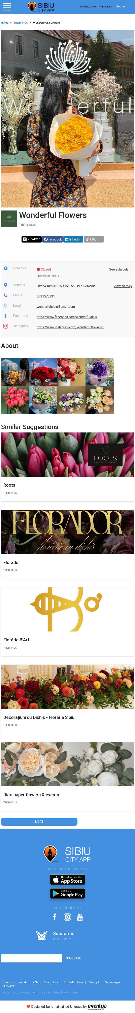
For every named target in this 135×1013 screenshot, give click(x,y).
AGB (35, 982)
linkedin (72, 239)
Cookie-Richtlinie (73, 982)
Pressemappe (112, 982)
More (39, 821)
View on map (123, 286)
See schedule (119, 269)
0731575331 (46, 296)
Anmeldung (88, 6)
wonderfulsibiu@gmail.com (56, 307)
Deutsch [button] (122, 6)
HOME (4, 22)
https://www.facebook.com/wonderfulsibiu (67, 317)
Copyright (94, 982)
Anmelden (105, 6)
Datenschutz (51, 982)
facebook (53, 239)
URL (91, 239)
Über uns (8, 982)
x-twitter (31, 239)
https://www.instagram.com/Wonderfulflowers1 (70, 327)
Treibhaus (21, 22)
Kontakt (23, 982)
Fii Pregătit (9, 986)
